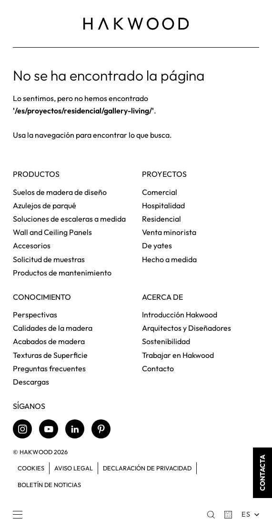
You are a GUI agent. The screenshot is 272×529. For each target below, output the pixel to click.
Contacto (158, 368)
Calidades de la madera (52, 328)
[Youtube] (48, 428)
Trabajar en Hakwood (178, 355)
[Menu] (17, 515)
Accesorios (31, 245)
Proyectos (164, 174)
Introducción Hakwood (179, 314)
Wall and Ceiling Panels (52, 232)
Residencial (161, 219)
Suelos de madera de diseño (60, 192)
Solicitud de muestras (49, 259)
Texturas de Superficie (50, 355)
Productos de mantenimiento (62, 272)
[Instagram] (22, 428)
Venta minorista (169, 232)
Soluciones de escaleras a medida (69, 219)
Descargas (31, 382)
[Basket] (228, 515)
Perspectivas (35, 314)
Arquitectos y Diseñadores (186, 328)
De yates (157, 245)
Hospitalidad (163, 205)
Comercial (159, 192)
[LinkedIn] (74, 428)
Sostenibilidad (166, 341)
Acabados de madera (49, 341)
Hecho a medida (169, 259)
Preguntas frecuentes (49, 368)
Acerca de (162, 297)
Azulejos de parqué (44, 205)
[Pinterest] (101, 428)
